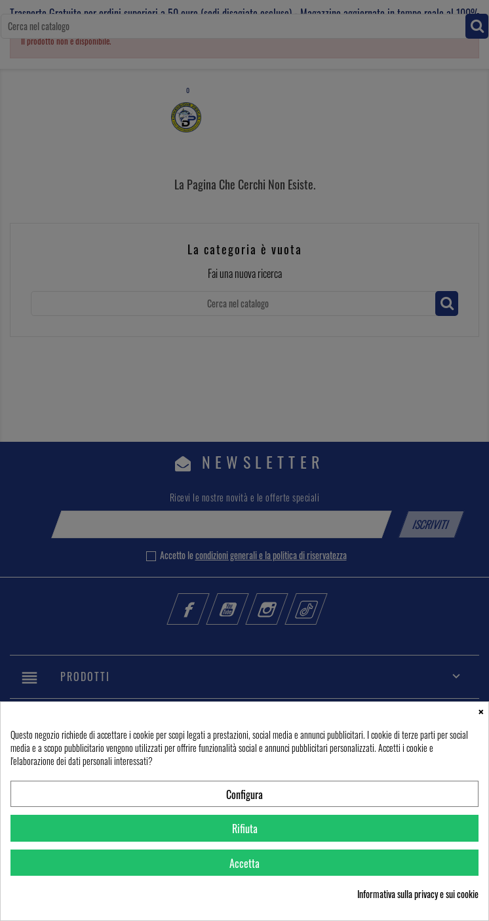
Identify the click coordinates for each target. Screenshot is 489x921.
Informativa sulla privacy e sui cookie (418, 894)
